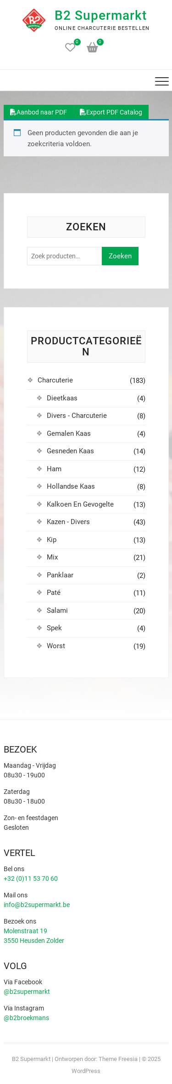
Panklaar (60, 575)
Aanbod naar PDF (38, 112)
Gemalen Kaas (69, 433)
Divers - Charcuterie (77, 415)
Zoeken (120, 256)
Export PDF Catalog (111, 112)
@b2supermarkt (27, 991)
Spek (54, 628)
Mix (52, 557)
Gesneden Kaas (70, 451)
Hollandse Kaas (71, 486)
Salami (57, 610)
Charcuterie (55, 380)
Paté (54, 592)
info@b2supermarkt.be (37, 904)
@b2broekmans (26, 1017)
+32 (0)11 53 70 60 (31, 878)
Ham (54, 469)
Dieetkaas (62, 398)
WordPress (86, 1070)
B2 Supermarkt (101, 15)
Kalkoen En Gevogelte (80, 504)
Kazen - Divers (68, 522)
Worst (56, 646)
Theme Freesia (118, 1058)
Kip (51, 540)
